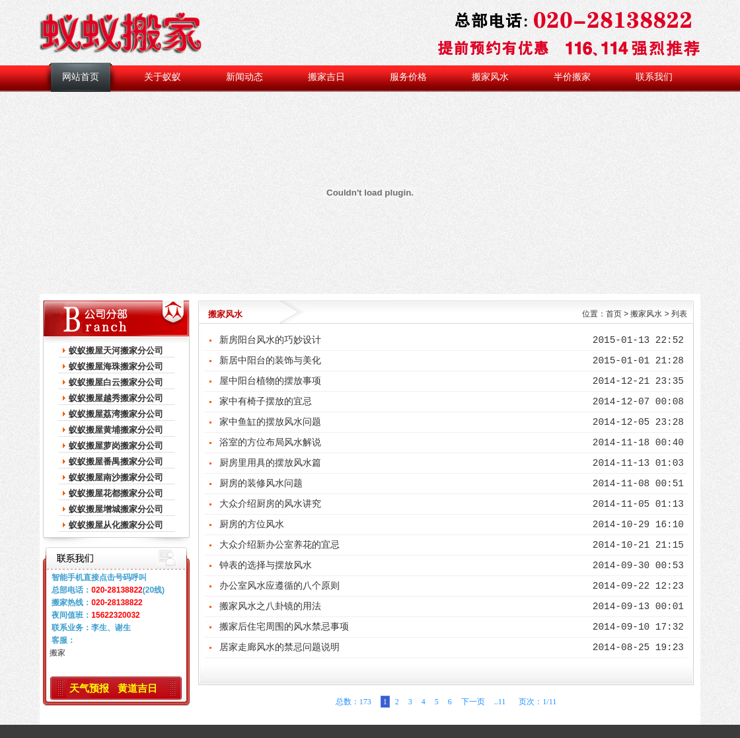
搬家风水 (490, 77)
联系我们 (654, 77)
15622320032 (115, 615)
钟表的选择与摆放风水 (265, 565)
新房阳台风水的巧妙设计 (270, 340)
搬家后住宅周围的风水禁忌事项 (284, 627)
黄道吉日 (137, 688)
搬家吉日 (326, 77)
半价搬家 (572, 77)
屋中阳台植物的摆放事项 (270, 381)
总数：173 (353, 701)
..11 (500, 701)
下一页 (473, 701)
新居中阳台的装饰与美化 (270, 360)
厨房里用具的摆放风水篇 (270, 463)
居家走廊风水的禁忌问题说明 (279, 647)
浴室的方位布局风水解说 (270, 442)
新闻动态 (244, 77)
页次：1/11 (535, 701)
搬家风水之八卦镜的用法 (270, 606)
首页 (614, 313)
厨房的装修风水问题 (261, 483)
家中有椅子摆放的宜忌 (265, 401)
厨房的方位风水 (251, 524)
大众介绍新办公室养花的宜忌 (279, 545)
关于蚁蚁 (162, 77)
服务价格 (408, 77)
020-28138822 (116, 590)
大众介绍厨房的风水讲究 (270, 504)
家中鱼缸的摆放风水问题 (270, 422)
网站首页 (80, 77)
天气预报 (89, 688)
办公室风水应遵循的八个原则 (279, 586)
